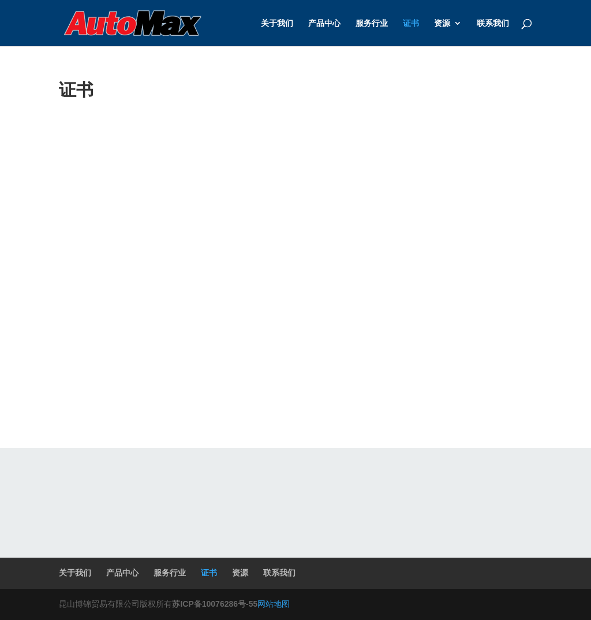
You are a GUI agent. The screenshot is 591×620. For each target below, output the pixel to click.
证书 (411, 23)
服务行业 (372, 23)
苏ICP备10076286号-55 (214, 603)
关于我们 (277, 23)
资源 (442, 23)
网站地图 (273, 603)
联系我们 (493, 23)
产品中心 (324, 23)
